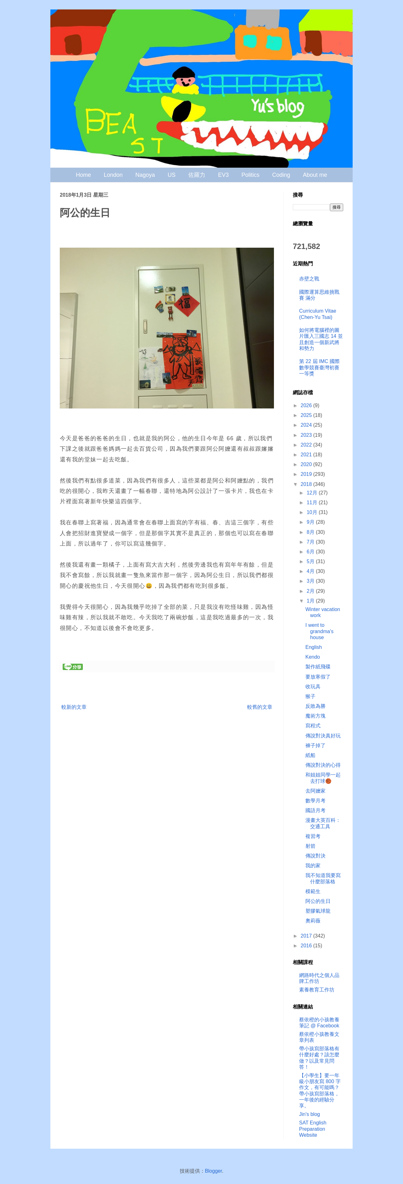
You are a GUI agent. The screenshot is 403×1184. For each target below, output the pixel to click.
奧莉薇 (313, 920)
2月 (311, 591)
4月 (311, 571)
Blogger (213, 1171)
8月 (311, 532)
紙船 (310, 755)
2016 (307, 945)
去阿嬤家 (315, 791)
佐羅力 (196, 175)
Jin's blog (309, 1114)
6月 (311, 551)
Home (83, 175)
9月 (311, 522)
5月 (311, 561)
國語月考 (315, 810)
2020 (307, 464)
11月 (313, 502)
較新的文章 (74, 707)
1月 (311, 601)
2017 (307, 936)
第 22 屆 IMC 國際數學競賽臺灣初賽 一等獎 (319, 367)
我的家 (313, 865)
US (172, 175)
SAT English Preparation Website (312, 1128)
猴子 (310, 696)
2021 (307, 454)
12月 (313, 492)
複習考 (313, 836)
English (313, 647)
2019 (307, 474)
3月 (311, 581)
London (113, 175)
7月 (311, 542)
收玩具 (313, 686)
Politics (250, 175)
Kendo (312, 657)
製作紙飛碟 (318, 666)
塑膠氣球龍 (318, 911)
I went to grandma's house (319, 631)
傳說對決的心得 (323, 765)
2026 (307, 405)
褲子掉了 (315, 745)
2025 (307, 415)
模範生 (313, 891)
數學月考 (315, 800)
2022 (307, 445)
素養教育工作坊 (316, 989)
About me (315, 175)
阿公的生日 (318, 901)
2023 (307, 435)
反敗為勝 (315, 706)
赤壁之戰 (309, 278)
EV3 (223, 175)
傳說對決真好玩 (323, 735)
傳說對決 (315, 855)
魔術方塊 (315, 716)
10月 (313, 512)
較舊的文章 (259, 707)
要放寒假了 (318, 676)
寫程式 (313, 725)
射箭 (310, 846)
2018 (307, 484)
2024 (307, 425)
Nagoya (145, 175)
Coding (281, 175)
